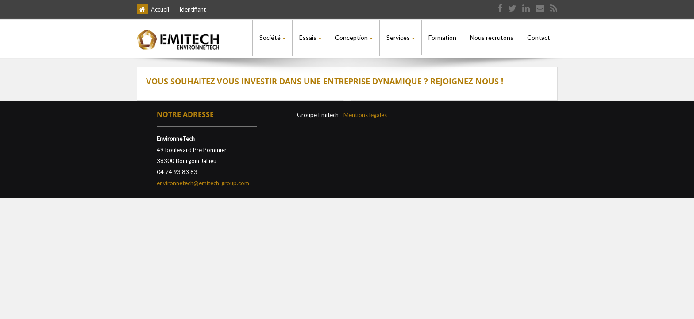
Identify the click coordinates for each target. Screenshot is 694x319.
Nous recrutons (491, 37)
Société (270, 37)
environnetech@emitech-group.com (203, 181)
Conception (351, 37)
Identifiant (192, 9)
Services (398, 37)
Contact (538, 37)
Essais (307, 37)
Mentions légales (365, 113)
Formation (442, 37)
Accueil (160, 9)
